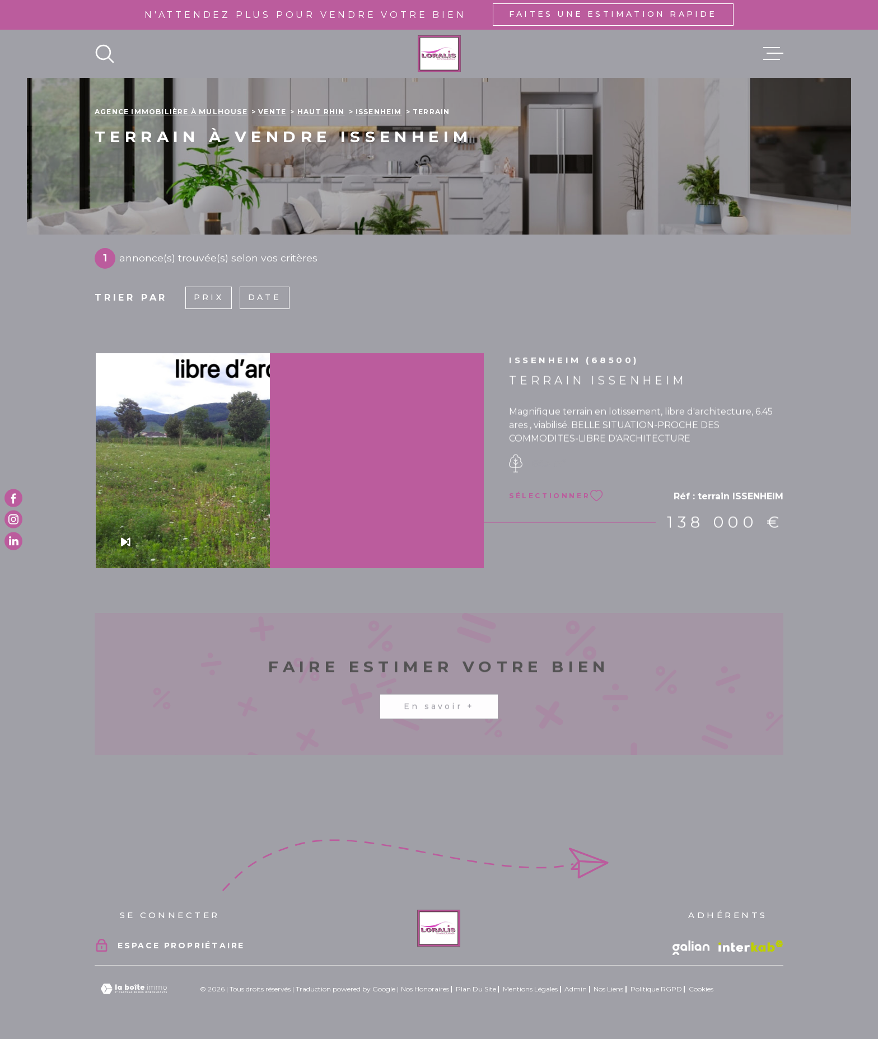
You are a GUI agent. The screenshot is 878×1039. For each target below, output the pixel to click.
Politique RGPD (656, 989)
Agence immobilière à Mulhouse (171, 111)
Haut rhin (321, 111)
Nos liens (608, 989)
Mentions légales (530, 989)
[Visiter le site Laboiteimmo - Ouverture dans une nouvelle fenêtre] (134, 989)
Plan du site (476, 989)
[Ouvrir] (105, 54)
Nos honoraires (425, 989)
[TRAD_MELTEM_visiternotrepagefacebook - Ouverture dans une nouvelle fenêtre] (13, 498)
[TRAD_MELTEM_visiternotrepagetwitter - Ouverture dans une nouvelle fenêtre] (13, 541)
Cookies (701, 989)
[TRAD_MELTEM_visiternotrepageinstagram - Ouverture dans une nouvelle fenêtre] (13, 519)
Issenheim (379, 111)
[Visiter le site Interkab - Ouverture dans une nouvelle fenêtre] (750, 946)
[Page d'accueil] (439, 53)
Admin (575, 989)
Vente (272, 111)
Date (264, 297)
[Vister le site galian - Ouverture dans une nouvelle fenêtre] (690, 947)
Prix (208, 297)
